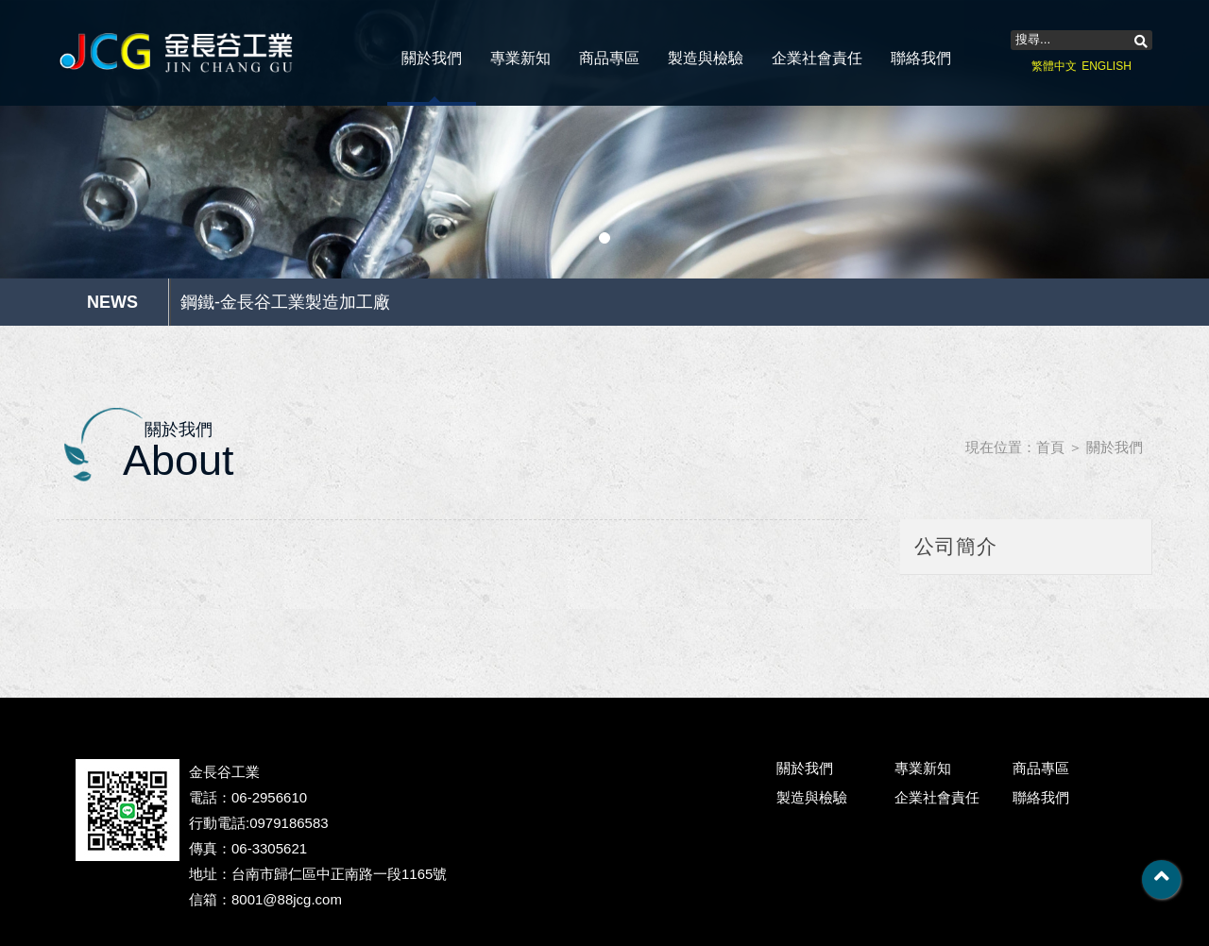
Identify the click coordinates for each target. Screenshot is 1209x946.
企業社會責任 (817, 58)
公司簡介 (955, 546)
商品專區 (609, 58)
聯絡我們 (921, 58)
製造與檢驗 (705, 58)
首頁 (1050, 447)
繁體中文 (1054, 66)
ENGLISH (1106, 66)
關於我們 (431, 58)
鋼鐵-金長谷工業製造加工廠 (285, 302)
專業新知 (520, 58)
